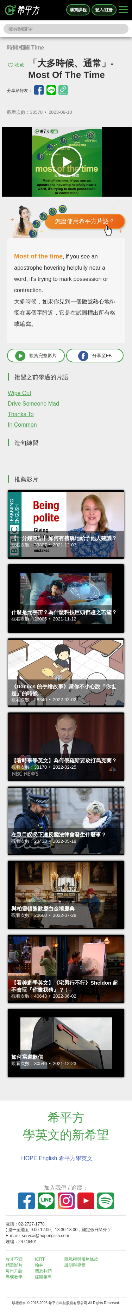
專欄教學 (14, 1276)
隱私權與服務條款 (81, 1259)
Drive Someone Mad (33, 404)
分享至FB (95, 356)
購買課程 (78, 9)
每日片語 (14, 1270)
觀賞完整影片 (36, 356)
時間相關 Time (25, 48)
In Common (22, 425)
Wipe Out (19, 393)
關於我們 (43, 1270)
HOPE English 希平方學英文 (57, 1158)
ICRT (40, 1259)
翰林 (39, 1265)
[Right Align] (123, 10)
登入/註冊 (104, 9)
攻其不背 (14, 1259)
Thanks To (21, 414)
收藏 (19, 64)
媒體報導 (43, 1276)
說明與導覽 (75, 1265)
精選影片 (14, 1265)
